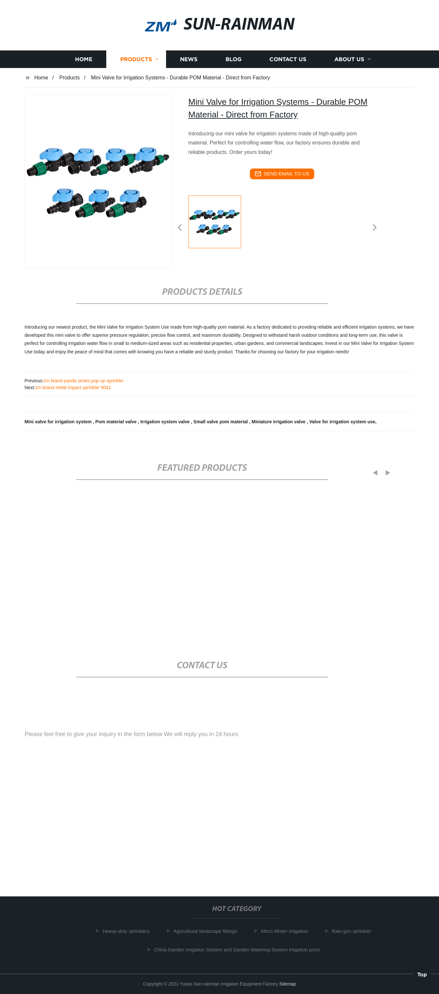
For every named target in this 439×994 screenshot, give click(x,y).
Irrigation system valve (165, 421)
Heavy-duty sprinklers (129, 931)
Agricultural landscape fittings (208, 931)
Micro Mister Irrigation (287, 931)
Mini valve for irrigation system (59, 421)
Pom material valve (116, 421)
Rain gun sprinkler (354, 931)
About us (349, 61)
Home (83, 61)
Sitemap (287, 984)
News (189, 61)
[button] (179, 228)
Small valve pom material (221, 421)
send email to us (282, 173)
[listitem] (219, 225)
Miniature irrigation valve (279, 421)
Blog (233, 61)
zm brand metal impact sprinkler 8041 (73, 387)
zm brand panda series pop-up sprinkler (84, 380)
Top (422, 974)
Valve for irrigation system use (342, 421)
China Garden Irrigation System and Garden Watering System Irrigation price (240, 949)
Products (136, 61)
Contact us (287, 61)
